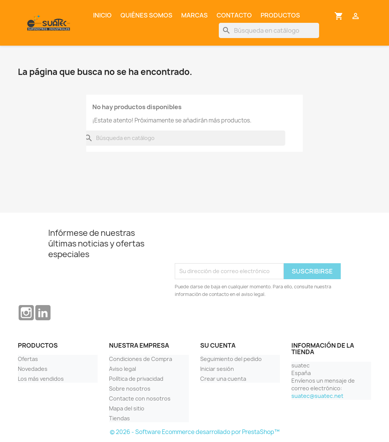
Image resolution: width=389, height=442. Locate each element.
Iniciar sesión (217, 368)
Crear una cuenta (223, 378)
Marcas (194, 15)
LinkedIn (43, 312)
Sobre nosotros (129, 388)
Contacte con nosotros (140, 398)
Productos (280, 15)
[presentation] (232, 244)
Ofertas (28, 359)
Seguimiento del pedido (231, 359)
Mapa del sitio (126, 408)
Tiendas (119, 418)
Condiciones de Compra (140, 359)
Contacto (234, 15)
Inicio (102, 15)
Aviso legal (122, 368)
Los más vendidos (41, 378)
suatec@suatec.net (317, 395)
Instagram (26, 312)
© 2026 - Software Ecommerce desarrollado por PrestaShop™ (195, 432)
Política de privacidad (136, 378)
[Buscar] (269, 30)
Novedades (32, 368)
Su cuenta (218, 345)
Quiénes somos (146, 15)
